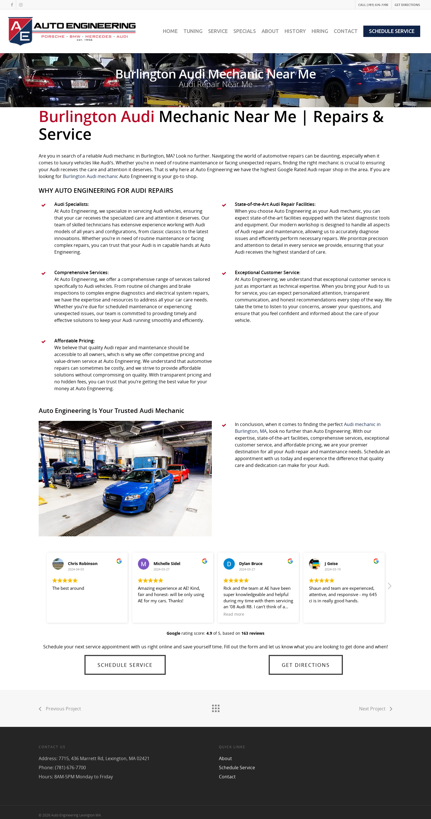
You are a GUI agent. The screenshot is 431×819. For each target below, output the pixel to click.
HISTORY (295, 31)
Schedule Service (237, 767)
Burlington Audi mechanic (90, 176)
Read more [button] (233, 614)
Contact (227, 777)
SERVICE (218, 31)
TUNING (192, 31)
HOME (170, 31)
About (225, 758)
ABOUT (270, 31)
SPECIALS (244, 31)
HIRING (320, 31)
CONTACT (346, 31)
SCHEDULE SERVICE (392, 31)
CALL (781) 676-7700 (373, 5)
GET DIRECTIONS (407, 5)
